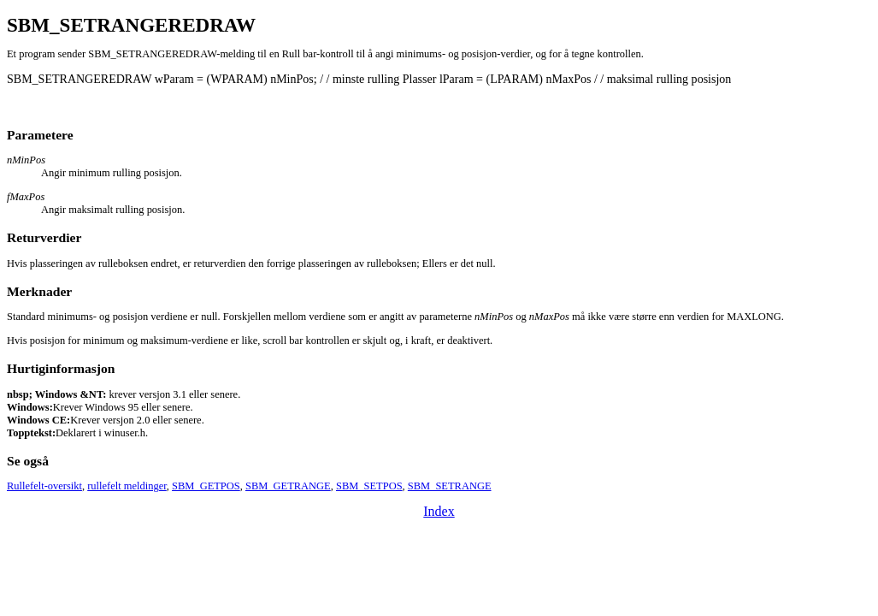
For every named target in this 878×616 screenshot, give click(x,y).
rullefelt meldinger (127, 486)
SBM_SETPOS (369, 486)
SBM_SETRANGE (450, 486)
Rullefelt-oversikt (44, 486)
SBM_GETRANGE (288, 486)
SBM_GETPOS (206, 486)
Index (438, 511)
